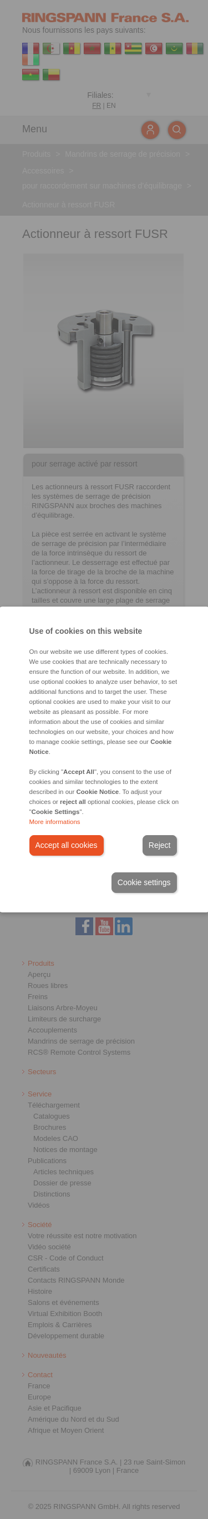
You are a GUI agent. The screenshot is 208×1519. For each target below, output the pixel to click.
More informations (54, 821)
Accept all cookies (66, 845)
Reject (160, 845)
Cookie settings (144, 882)
